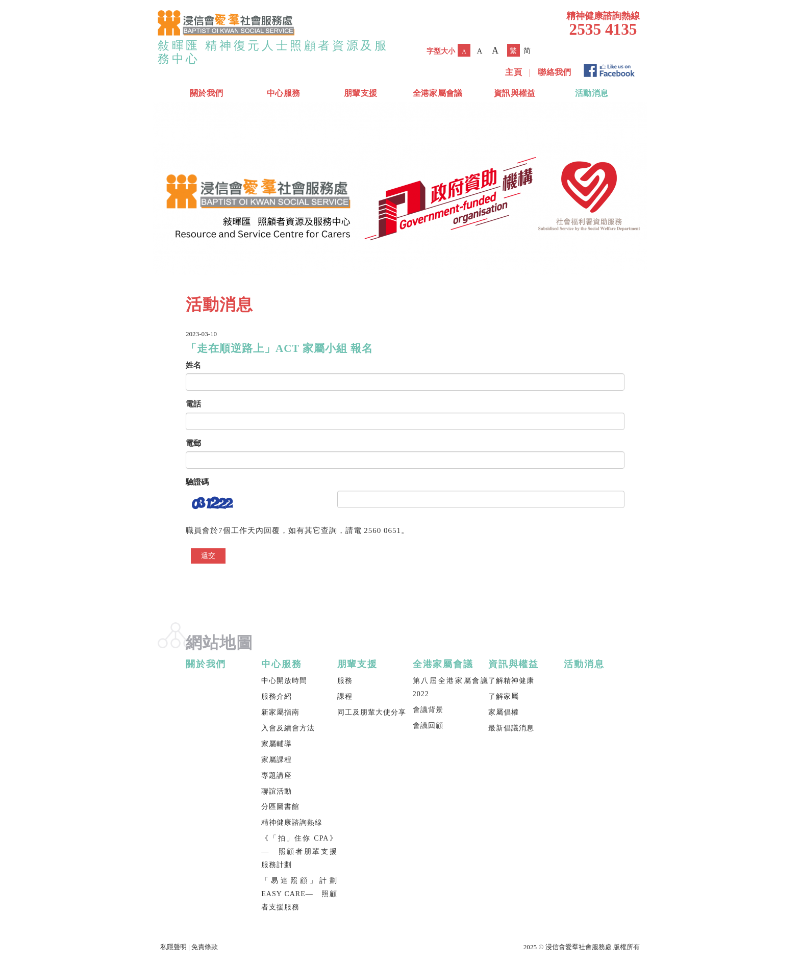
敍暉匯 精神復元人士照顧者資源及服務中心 (273, 52)
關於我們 (206, 93)
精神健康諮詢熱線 (291, 822)
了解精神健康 (511, 680)
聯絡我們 (554, 72)
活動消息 (591, 93)
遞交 (208, 556)
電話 (193, 404)
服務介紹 (276, 696)
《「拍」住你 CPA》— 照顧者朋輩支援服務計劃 (299, 851)
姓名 (193, 365)
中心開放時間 (284, 680)
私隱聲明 (173, 947)
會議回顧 (428, 725)
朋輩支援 (360, 93)
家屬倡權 (503, 712)
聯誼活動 (276, 791)
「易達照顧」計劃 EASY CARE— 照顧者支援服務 (299, 894)
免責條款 (204, 947)
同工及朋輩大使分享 (371, 712)
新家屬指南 (280, 712)
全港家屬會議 (438, 93)
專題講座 (276, 775)
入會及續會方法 (288, 728)
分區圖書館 (280, 806)
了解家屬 (503, 696)
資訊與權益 (515, 93)
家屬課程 (276, 760)
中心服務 (283, 93)
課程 (345, 696)
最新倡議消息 (511, 728)
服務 (345, 680)
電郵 (193, 443)
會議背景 (428, 710)
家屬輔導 (276, 744)
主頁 (513, 72)
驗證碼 (197, 482)
